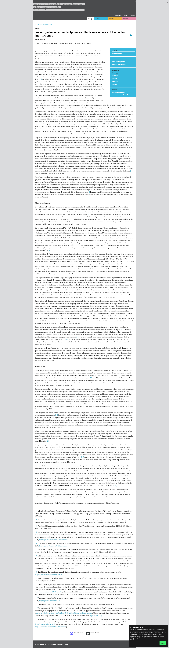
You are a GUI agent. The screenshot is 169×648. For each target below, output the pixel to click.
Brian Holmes (117, 53)
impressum (52, 644)
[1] (41, 79)
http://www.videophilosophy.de (45, 624)
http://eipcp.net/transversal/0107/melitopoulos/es (50, 627)
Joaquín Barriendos (119, 64)
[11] (56, 415)
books (111, 18)
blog (88, 18)
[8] (76, 337)
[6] (49, 250)
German (115, 76)
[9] (67, 339)
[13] (82, 457)
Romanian (115, 81)
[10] (91, 378)
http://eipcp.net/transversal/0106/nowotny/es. (53, 546)
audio (125, 18)
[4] (89, 192)
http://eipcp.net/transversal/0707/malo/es (49, 592)
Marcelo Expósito (118, 62)
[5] (88, 214)
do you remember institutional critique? (120, 93)
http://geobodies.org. (96, 615)
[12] (47, 441)
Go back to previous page (44, 24)
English (114, 78)
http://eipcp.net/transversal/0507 (49, 600)
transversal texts (122, 15)
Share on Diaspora (92, 633)
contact (132, 15)
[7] (121, 329)
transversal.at (40, 644)
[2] (41, 124)
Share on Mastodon (77, 633)
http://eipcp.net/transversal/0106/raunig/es (48, 574)
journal (97, 18)
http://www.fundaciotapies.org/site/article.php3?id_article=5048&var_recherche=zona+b (64, 613)
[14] (115, 485)
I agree (163, 643)
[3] (131, 171)
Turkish (114, 84)
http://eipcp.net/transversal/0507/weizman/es (53, 540)
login (66, 644)
